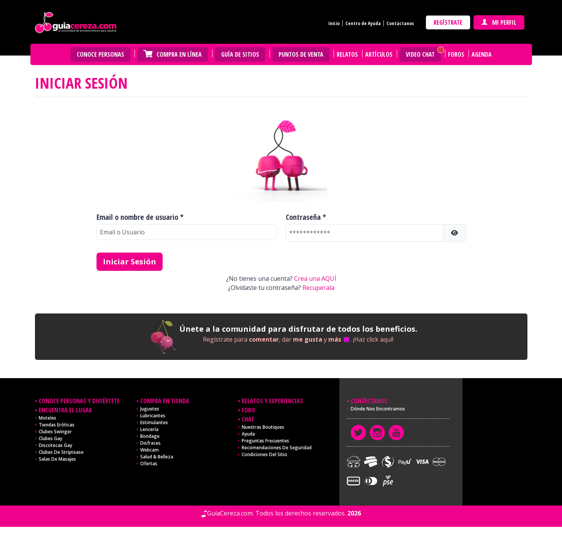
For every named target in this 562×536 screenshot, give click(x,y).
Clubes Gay (50, 438)
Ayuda (248, 434)
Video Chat (420, 54)
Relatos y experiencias (272, 401)
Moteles (47, 418)
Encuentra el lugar (65, 410)
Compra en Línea (179, 54)
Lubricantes (152, 415)
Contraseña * (306, 217)
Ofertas (148, 463)
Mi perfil (498, 22)
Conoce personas (100, 54)
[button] (454, 233)
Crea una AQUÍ (315, 278)
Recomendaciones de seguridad (277, 447)
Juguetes (149, 409)
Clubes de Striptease (61, 452)
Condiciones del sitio (264, 454)
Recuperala (318, 287)
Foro (248, 410)
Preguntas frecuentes (265, 440)
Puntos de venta (301, 54)
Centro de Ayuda (363, 23)
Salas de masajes (57, 459)
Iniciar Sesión (129, 261)
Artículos (379, 54)
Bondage (150, 436)
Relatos (347, 54)
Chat (248, 419)
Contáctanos (400, 23)
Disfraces (150, 443)
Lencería (149, 429)
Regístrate (448, 22)
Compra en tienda (164, 401)
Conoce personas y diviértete (79, 401)
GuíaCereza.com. (230, 513)
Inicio (334, 23)
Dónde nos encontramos (378, 409)
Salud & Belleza (156, 456)
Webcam (149, 450)
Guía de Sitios (240, 54)
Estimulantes (154, 422)
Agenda (482, 54)
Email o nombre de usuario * (140, 217)
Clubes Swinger (55, 431)
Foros (456, 54)
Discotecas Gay (55, 445)
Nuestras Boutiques (263, 427)
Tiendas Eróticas (56, 424)
